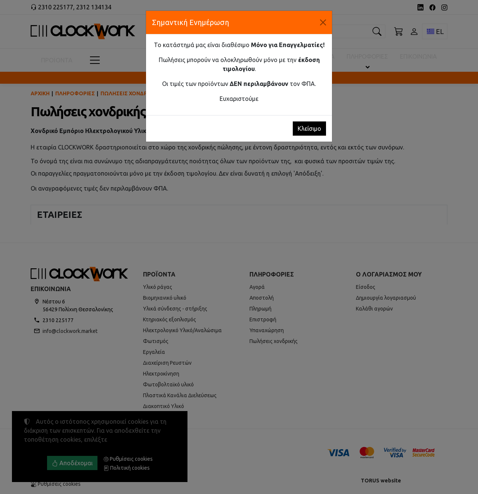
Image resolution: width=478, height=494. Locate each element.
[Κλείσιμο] (323, 22)
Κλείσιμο (309, 128)
